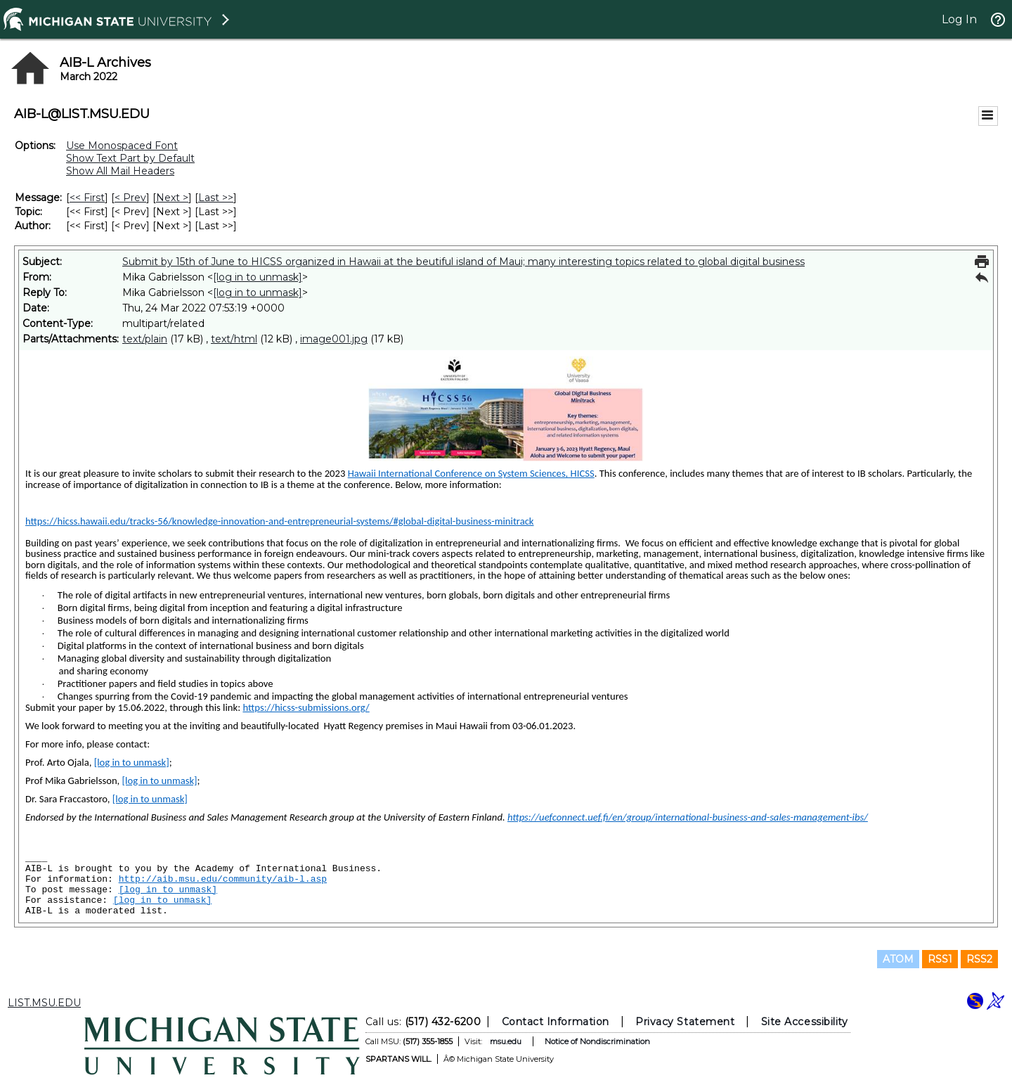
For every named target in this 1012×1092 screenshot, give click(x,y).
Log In (959, 19)
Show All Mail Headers (120, 171)
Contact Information (555, 1021)
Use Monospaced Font (122, 145)
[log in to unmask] (257, 277)
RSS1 (940, 959)
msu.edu (505, 1041)
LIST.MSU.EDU (44, 1002)
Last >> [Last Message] (215, 197)
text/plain (144, 339)
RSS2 (979, 959)
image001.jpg (334, 339)
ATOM (898, 959)
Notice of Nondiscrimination (597, 1041)
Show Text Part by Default (130, 158)
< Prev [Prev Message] (130, 197)
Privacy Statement (684, 1021)
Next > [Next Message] (172, 197)
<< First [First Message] (87, 197)
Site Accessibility (804, 1021)
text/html (234, 339)
